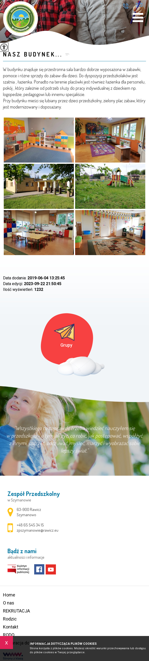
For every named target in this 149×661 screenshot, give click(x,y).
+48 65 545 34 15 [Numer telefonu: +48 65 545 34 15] (30, 524)
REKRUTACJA (16, 610)
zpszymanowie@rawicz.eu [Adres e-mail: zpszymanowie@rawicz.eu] (37, 530)
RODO (8, 634)
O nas (8, 602)
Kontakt (10, 626)
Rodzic (10, 618)
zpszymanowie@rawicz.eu (139, 5)
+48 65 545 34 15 (126, 6)
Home (9, 594)
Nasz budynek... (33, 54)
